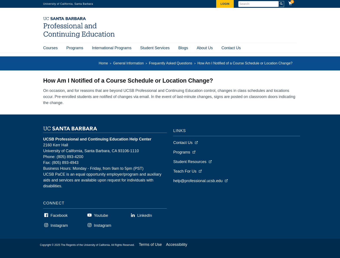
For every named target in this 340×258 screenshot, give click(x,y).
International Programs (111, 48)
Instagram (59, 225)
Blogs (183, 48)
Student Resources (189, 162)
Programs (74, 48)
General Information (128, 63)
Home (103, 63)
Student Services (155, 48)
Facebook (59, 215)
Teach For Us (184, 171)
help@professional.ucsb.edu (197, 181)
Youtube (101, 215)
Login (225, 3)
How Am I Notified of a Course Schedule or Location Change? (245, 63)
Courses (50, 48)
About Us (205, 48)
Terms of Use (150, 244)
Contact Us (231, 48)
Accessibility (176, 244)
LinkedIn (144, 215)
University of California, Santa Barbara (68, 3)
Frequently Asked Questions (170, 63)
